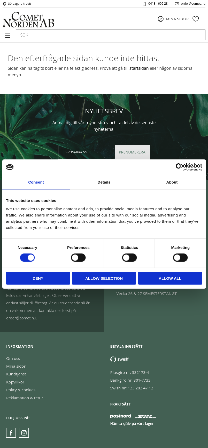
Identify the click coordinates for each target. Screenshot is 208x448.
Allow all (170, 278)
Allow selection (104, 278)
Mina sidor (16, 366)
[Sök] (199, 35)
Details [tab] (104, 182)
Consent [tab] (36, 182)
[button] (7, 37)
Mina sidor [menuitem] (177, 18)
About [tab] (172, 182)
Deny (38, 278)
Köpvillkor (15, 381)
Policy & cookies (20, 389)
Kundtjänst (16, 373)
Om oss (13, 358)
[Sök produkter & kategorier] (105, 35)
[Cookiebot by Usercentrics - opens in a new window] (179, 167)
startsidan (139, 68)
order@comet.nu (193, 4)
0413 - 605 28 (158, 4)
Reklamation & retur (24, 397)
